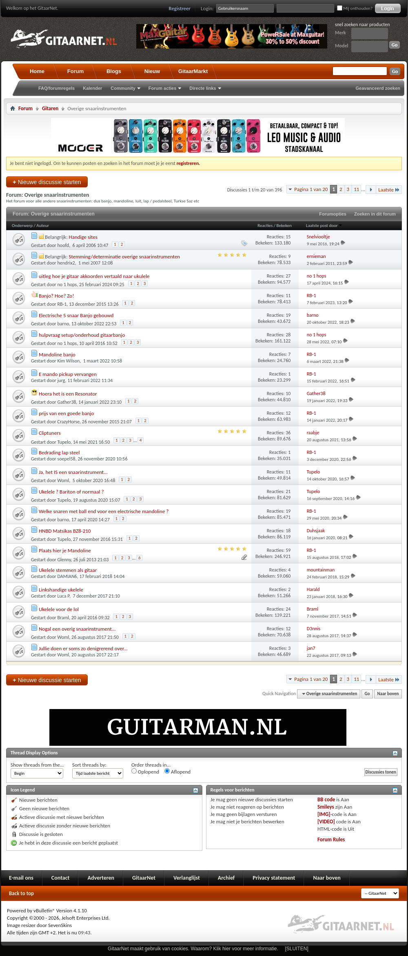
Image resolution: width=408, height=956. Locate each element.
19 (288, 315)
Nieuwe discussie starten (47, 181)
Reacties (265, 225)
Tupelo (64, 442)
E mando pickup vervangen (68, 374)
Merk (340, 33)
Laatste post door (324, 225)
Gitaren (50, 108)
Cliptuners (50, 433)
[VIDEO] (326, 821)
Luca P (64, 596)
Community (123, 88)
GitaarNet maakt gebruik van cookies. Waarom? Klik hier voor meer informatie (192, 949)
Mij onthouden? (355, 8)
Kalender (92, 88)
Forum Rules (331, 839)
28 (288, 335)
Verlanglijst (186, 877)
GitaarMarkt (193, 71)
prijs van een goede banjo (66, 413)
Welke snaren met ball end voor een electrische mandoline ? (104, 511)
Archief (226, 877)
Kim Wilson (69, 361)
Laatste (389, 190)
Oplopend (145, 771)
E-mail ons (21, 877)
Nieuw (152, 71)
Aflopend (177, 771)
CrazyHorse (69, 422)
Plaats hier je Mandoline (65, 550)
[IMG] (323, 814)
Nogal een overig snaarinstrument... (77, 629)
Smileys (325, 807)
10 (288, 393)
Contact (60, 877)
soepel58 (66, 459)
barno (63, 324)
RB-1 (62, 304)
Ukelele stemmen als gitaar (68, 570)
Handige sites (83, 237)
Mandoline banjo (57, 354)
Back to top (21, 893)
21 (288, 491)
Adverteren (100, 877)
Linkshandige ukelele (61, 590)
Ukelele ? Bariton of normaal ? (71, 492)
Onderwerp (22, 225)
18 (288, 531)
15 (288, 237)
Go (367, 693)
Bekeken (284, 225)
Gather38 (67, 402)
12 (288, 413)
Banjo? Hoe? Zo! (56, 296)
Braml (63, 617)
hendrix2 (66, 263)
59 (288, 550)
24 (288, 609)
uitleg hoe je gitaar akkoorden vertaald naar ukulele (94, 276)
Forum (75, 71)
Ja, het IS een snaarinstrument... (73, 472)
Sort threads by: (89, 765)
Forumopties (332, 213)
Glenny (64, 559)
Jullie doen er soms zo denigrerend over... (83, 648)
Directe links (202, 88)
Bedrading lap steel (59, 452)
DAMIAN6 (67, 576)
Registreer (180, 8)
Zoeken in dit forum (375, 213)
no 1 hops (67, 284)
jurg (61, 380)
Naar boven (388, 693)
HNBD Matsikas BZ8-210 (65, 531)
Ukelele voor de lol (59, 609)
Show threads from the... (37, 765)
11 (356, 189)
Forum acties (162, 88)
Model (341, 46)
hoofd (63, 245)
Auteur (42, 225)
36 (288, 433)
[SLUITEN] (296, 949)
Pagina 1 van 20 (311, 189)
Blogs (113, 71)
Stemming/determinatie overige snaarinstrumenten (124, 256)
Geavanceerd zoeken (378, 88)
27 (288, 276)
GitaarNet (143, 877)
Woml (63, 480)
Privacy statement (274, 877)
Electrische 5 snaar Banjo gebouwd (76, 315)
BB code (326, 799)
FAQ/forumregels (56, 88)
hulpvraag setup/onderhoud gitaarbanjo (82, 335)
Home (37, 71)
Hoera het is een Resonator (68, 394)
